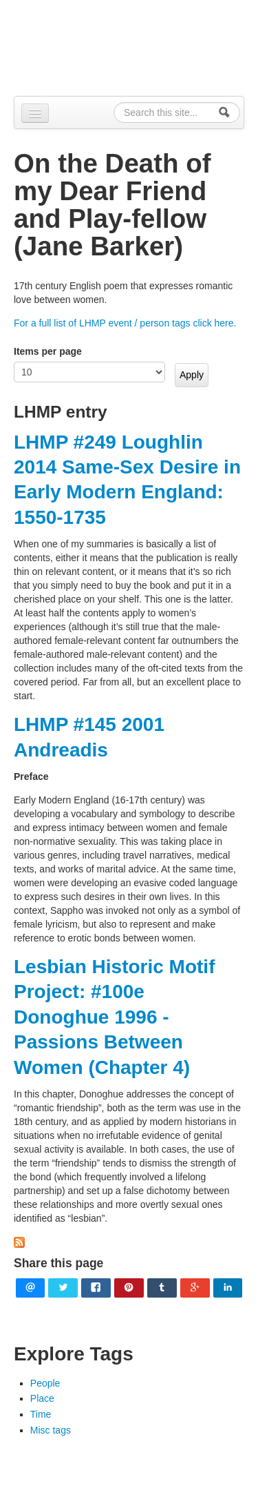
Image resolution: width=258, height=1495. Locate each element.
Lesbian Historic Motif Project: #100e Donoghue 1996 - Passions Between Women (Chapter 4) (114, 1017)
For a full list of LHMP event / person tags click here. (125, 323)
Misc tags (50, 1430)
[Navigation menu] (35, 113)
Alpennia (136, 46)
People (45, 1383)
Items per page (48, 351)
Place (42, 1398)
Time (41, 1414)
